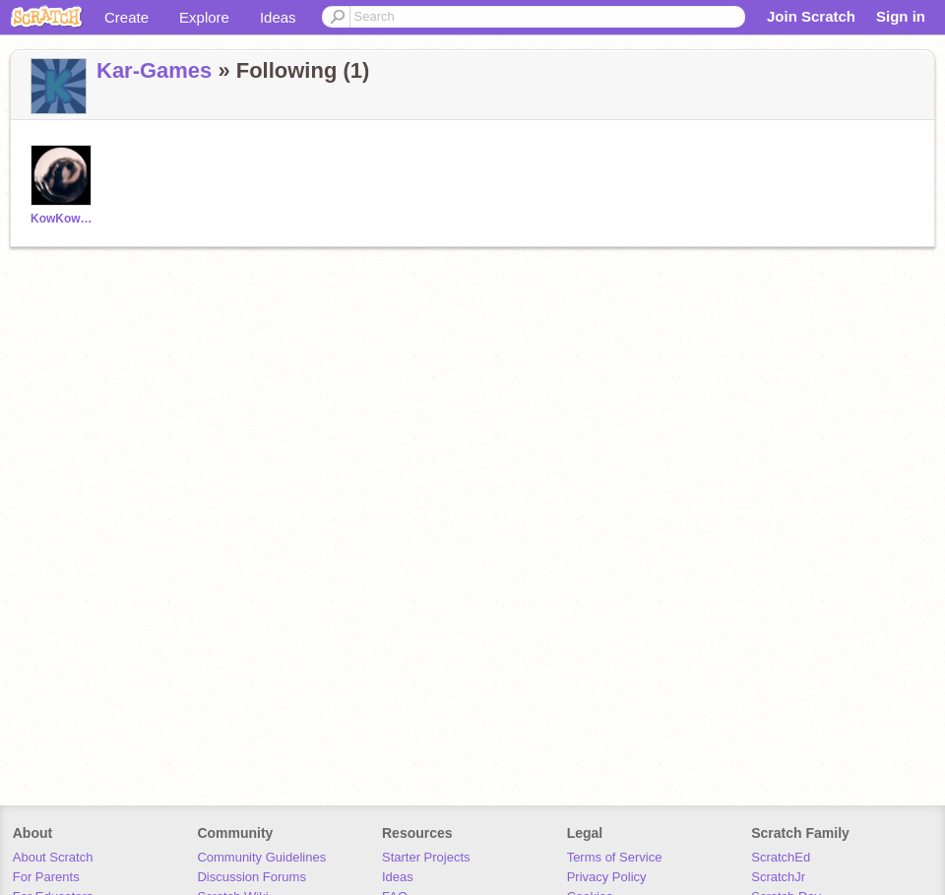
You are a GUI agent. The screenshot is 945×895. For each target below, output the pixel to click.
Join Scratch (811, 16)
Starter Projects (426, 857)
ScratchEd (780, 857)
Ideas (278, 17)
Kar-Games (154, 70)
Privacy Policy (607, 876)
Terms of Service (614, 857)
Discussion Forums (251, 876)
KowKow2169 (63, 218)
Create (126, 17)
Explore (204, 17)
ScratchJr (778, 876)
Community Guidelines (261, 857)
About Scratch (53, 857)
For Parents (46, 876)
